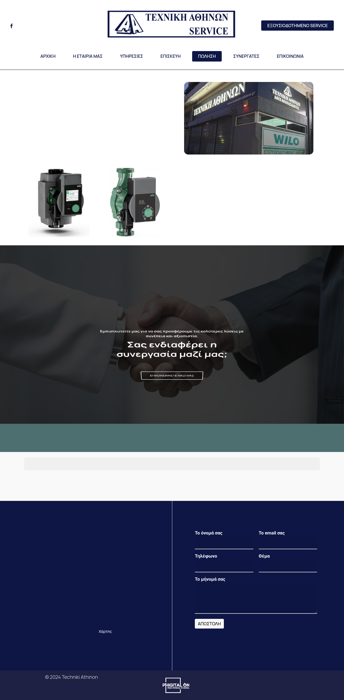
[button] (172, 376)
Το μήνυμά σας (256, 596)
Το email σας (288, 539)
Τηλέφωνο (224, 562)
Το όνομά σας (224, 539)
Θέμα (288, 562)
